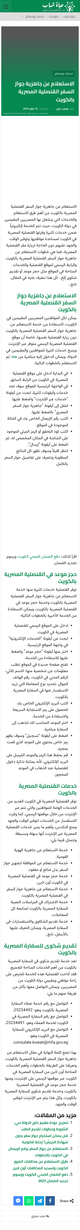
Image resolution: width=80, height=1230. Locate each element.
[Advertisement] (40, 161)
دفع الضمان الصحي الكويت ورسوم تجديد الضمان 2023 (40, 1177)
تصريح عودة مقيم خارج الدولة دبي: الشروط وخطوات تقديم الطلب (41, 1125)
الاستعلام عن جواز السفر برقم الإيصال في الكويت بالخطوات (38, 1151)
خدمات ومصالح (63, 73)
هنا (14, 357)
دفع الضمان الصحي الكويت (38, 557)
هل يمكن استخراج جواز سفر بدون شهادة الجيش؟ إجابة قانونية (41, 1138)
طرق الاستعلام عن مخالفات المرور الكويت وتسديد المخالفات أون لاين (40, 1164)
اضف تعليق (40, 1216)
